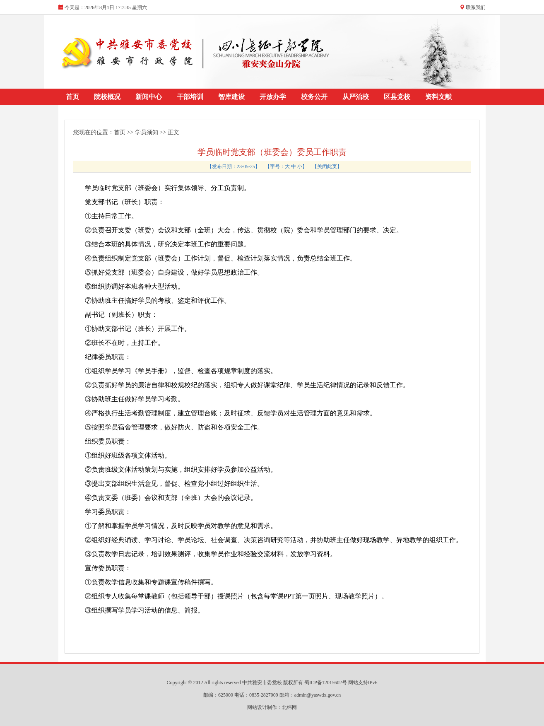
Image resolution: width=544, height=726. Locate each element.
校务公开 (314, 96)
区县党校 (397, 96)
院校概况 (107, 96)
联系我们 (476, 7)
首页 (72, 96)
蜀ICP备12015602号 (326, 682)
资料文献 (438, 96)
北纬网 (289, 707)
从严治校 (355, 96)
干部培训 (190, 96)
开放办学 (273, 96)
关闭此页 (327, 166)
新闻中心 (148, 96)
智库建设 (231, 96)
